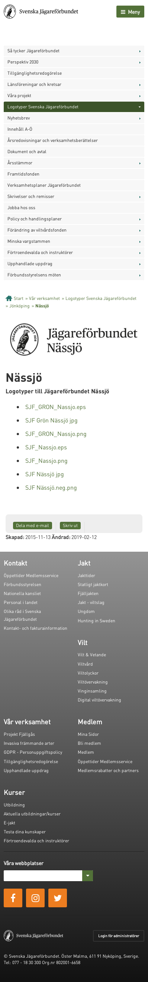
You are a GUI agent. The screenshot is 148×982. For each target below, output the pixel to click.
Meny (130, 11)
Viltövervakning (93, 682)
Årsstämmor (19, 162)
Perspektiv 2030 (22, 62)
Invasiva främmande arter (29, 743)
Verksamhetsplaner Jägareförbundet (44, 185)
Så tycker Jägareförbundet (33, 50)
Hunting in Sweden (96, 620)
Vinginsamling (92, 691)
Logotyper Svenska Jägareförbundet (42, 106)
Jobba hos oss (21, 207)
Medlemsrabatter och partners (108, 770)
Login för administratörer (118, 935)
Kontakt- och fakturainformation (35, 628)
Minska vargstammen (28, 241)
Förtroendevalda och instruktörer (40, 252)
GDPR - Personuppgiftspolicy (33, 752)
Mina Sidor (88, 734)
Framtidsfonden (23, 174)
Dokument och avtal (26, 151)
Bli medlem (89, 743)
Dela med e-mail (32, 525)
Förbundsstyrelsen (22, 584)
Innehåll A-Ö (19, 129)
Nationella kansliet (22, 593)
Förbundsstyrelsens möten (34, 275)
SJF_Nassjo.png (46, 460)
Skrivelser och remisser (30, 196)
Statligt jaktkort (93, 584)
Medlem (86, 752)
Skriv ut (70, 525)
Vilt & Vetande (92, 654)
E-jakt (9, 822)
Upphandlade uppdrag (29, 263)
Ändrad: (61, 536)
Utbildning (14, 805)
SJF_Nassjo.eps (46, 447)
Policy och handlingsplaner (34, 219)
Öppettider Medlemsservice (31, 575)
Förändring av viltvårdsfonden (37, 230)
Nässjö (42, 306)
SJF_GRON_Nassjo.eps (55, 407)
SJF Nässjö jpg (44, 474)
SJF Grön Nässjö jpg (51, 420)
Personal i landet (21, 602)
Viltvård (85, 664)
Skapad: (15, 536)
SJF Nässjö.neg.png (51, 487)
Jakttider (86, 575)
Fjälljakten (88, 593)
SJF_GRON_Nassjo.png (56, 433)
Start (18, 298)
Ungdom (86, 611)
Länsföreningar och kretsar (34, 84)
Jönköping (19, 306)
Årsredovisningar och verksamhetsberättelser (52, 140)
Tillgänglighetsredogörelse (34, 73)
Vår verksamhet (44, 298)
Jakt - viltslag (91, 602)
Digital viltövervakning (99, 700)
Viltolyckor (88, 673)
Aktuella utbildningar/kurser (32, 814)
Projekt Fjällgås (19, 734)
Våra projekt (19, 95)
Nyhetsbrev (18, 118)
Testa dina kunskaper (25, 831)
